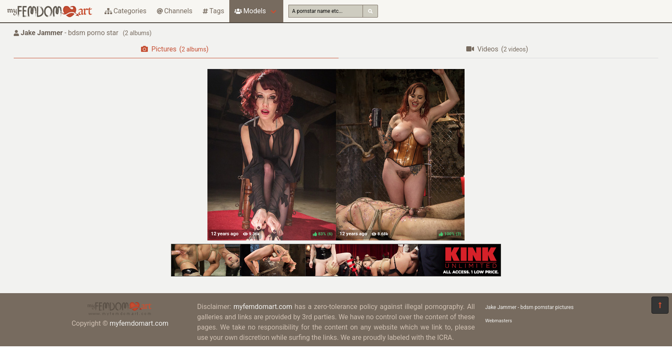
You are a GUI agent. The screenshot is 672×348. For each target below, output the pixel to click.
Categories (126, 11)
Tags (213, 11)
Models (250, 11)
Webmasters (498, 321)
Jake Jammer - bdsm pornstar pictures (529, 307)
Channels (174, 11)
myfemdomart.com (139, 323)
